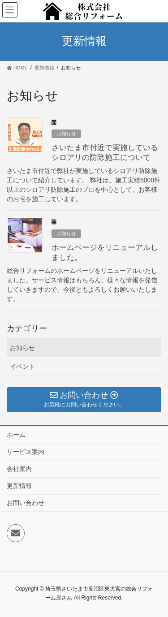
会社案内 (19, 468)
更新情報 (19, 485)
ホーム (16, 434)
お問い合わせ (25, 502)
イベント (22, 366)
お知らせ (66, 133)
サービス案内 (25, 451)
